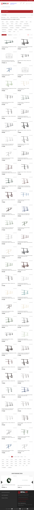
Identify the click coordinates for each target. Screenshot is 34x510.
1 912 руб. (25, 175)
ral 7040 (20, 463)
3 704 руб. (9, 426)
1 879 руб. (25, 231)
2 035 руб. (9, 119)
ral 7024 (16, 463)
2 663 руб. (25, 398)
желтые (8, 23)
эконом (14, 31)
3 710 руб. (25, 105)
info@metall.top (23, 503)
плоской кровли (26, 23)
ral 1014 (3, 459)
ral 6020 (29, 461)
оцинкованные (10, 29)
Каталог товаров (17, 11)
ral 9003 (7, 465)
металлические (4, 29)
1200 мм (12, 23)
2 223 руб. (9, 245)
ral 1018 (12, 459)
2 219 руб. (9, 105)
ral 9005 (12, 465)
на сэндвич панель (4, 25)
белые (3, 21)
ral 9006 (16, 465)
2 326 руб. (25, 426)
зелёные (3, 23)
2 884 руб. (9, 189)
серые (26, 21)
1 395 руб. (25, 440)
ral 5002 (7, 461)
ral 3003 (20, 459)
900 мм (16, 23)
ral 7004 (7, 463)
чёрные (7, 21)
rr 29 (23, 465)
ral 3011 (3, 461)
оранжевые (21, 21)
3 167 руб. (25, 119)
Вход (27, 0)
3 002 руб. (25, 91)
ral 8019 (3, 465)
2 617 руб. (25, 328)
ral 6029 (3, 463)
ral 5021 (16, 461)
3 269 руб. (25, 217)
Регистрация (30, 0)
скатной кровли (11, 25)
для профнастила (24, 27)
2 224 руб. (25, 50)
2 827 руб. (25, 161)
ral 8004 (24, 463)
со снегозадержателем (28, 29)
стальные (15, 29)
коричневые (11, 21)
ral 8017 (29, 463)
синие (30, 21)
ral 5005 (12, 461)
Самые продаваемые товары (17, 473)
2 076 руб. (25, 272)
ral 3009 (29, 459)
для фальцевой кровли (18, 25)
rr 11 (19, 465)
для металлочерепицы (5, 27)
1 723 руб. (9, 161)
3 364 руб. (25, 412)
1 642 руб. (25, 147)
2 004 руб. (9, 440)
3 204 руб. (25, 384)
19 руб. (20, 487)
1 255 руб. (9, 77)
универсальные (4, 31)
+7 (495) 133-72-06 (13, 3)
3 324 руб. (25, 77)
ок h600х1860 (9, 467)
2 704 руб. (25, 189)
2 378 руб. (25, 64)
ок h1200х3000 (4, 467)
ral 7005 (12, 463)
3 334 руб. (9, 50)
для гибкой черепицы (26, 25)
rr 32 (26, 465)
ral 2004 (16, 459)
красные (17, 21)
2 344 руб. (9, 342)
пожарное (9, 31)
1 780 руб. (9, 175)
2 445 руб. (9, 91)
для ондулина (12, 27)
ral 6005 (24, 461)
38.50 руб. (4, 487)
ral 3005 (24, 459)
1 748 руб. (25, 133)
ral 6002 (20, 461)
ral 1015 (7, 459)
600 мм (21, 23)
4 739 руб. (9, 64)
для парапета (17, 27)
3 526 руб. (9, 133)
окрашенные (21, 29)
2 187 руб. (9, 286)
